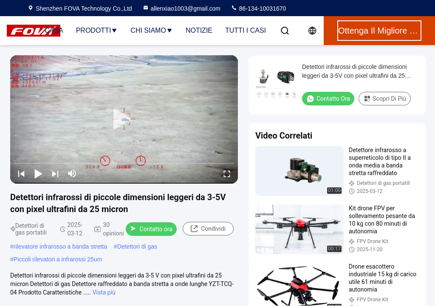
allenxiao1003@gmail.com (181, 8)
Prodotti (97, 30)
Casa (54, 30)
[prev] (21, 173)
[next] (55, 173)
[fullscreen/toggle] (226, 173)
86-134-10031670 (258, 8)
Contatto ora (151, 229)
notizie (199, 30)
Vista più (104, 292)
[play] (124, 119)
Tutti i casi (245, 30)
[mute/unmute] (72, 173)
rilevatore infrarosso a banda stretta (60, 246)
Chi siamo (151, 30)
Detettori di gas (137, 246)
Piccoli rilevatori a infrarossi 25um (58, 259)
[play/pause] (38, 173)
